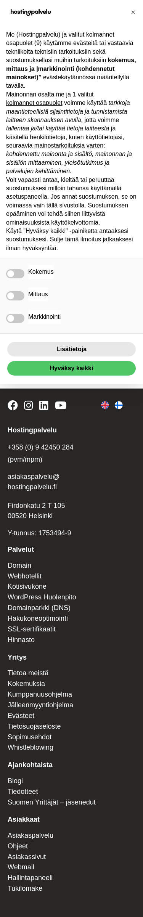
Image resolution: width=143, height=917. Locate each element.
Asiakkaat (24, 819)
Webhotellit (25, 576)
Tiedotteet (23, 791)
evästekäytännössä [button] (69, 77)
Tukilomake (25, 888)
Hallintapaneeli (30, 878)
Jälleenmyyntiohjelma (40, 705)
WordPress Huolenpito (42, 597)
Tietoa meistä (28, 673)
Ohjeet (18, 846)
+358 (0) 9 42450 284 (41, 447)
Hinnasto (21, 640)
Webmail (21, 867)
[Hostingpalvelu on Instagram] (28, 407)
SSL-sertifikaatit (32, 629)
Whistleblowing (30, 747)
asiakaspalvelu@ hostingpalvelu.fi (33, 482)
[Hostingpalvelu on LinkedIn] (43, 407)
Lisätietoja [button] (71, 349)
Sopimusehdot (29, 737)
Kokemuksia (26, 683)
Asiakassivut (27, 857)
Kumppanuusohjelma (40, 694)
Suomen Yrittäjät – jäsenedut (52, 802)
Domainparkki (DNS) (39, 608)
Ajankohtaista (30, 765)
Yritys (17, 657)
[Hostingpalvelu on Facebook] (14, 407)
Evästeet (21, 715)
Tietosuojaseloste (34, 726)
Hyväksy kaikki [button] (71, 368)
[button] (133, 12)
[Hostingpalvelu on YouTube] (60, 407)
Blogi (15, 781)
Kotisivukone (27, 586)
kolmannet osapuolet (34, 103)
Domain (19, 565)
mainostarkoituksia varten (68, 145)
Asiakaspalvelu (30, 835)
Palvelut (21, 549)
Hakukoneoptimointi (38, 618)
